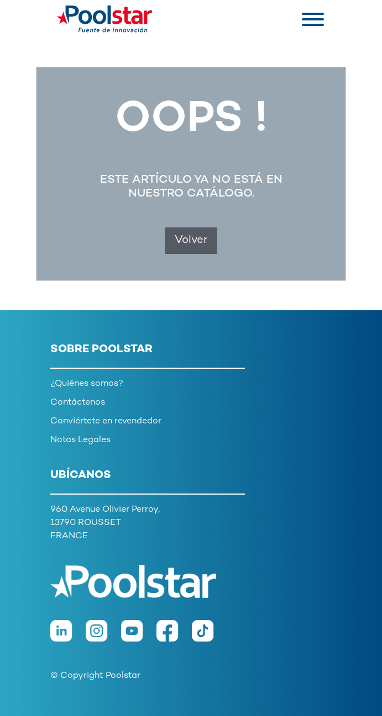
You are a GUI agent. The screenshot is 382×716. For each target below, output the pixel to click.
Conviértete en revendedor (105, 421)
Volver (191, 240)
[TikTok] (208, 636)
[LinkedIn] (68, 636)
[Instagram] (103, 636)
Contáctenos (77, 402)
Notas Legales (80, 440)
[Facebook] (174, 636)
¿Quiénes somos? (86, 384)
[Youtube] (138, 636)
